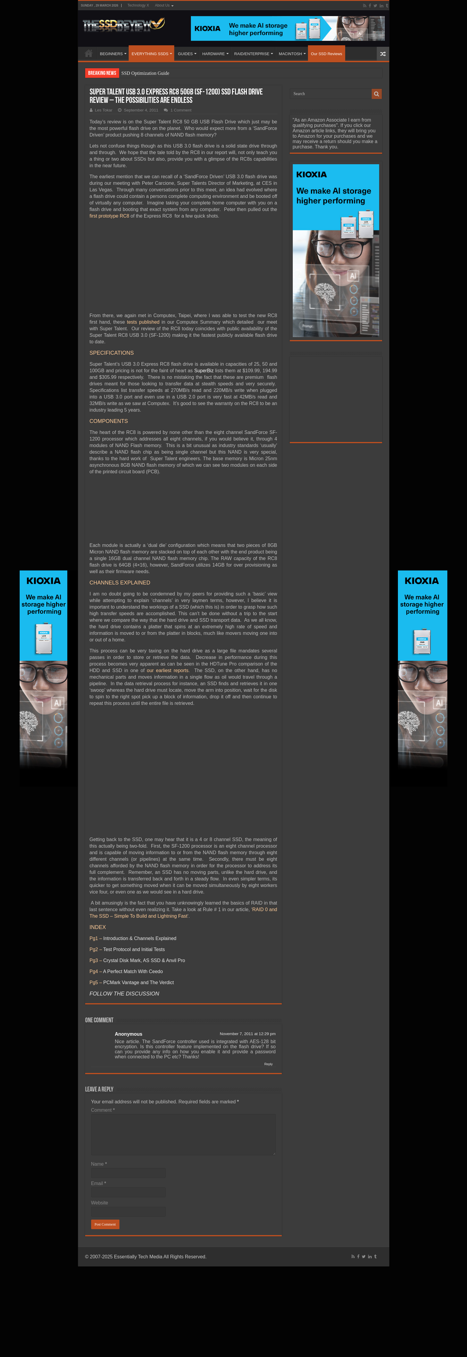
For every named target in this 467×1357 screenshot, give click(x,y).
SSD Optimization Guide (145, 73)
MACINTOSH (290, 54)
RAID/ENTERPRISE (252, 54)
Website (99, 1202)
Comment (103, 1110)
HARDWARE (213, 54)
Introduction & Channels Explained (140, 938)
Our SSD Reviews (326, 54)
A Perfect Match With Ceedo (133, 971)
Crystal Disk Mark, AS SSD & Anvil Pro (144, 960)
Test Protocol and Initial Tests (134, 949)
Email (98, 1183)
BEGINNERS (111, 54)
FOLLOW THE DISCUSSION (124, 994)
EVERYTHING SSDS (150, 54)
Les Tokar (104, 110)
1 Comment (180, 110)
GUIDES (185, 54)
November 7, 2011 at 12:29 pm (247, 1034)
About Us (162, 5)
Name (99, 1164)
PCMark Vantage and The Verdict (138, 982)
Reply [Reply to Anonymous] (268, 1064)
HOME (88, 53)
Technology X (138, 5)
